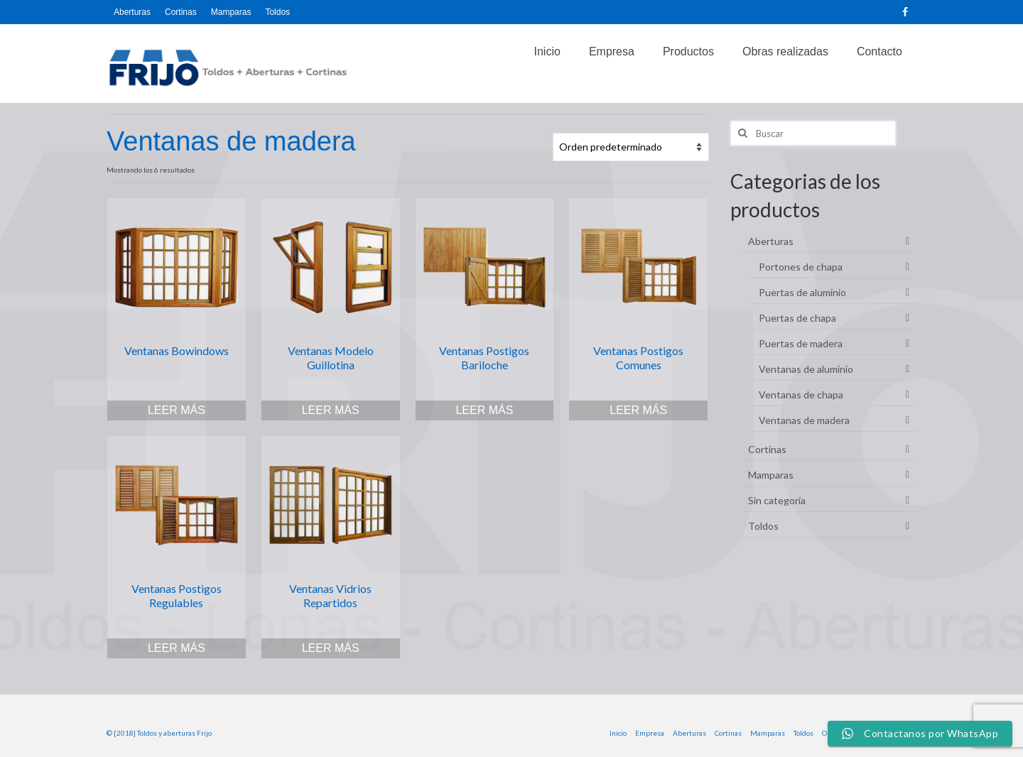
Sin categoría (777, 500)
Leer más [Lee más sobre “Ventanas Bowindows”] (176, 410)
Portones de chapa (801, 267)
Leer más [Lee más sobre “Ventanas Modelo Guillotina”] (330, 410)
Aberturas (771, 241)
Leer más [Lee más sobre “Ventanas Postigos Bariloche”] (484, 410)
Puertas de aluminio (802, 292)
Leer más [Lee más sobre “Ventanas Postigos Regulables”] (176, 648)
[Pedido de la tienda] (631, 147)
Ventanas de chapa (801, 394)
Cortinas (767, 449)
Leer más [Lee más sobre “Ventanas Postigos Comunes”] (638, 410)
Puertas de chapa (797, 318)
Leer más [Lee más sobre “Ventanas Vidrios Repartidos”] (330, 648)
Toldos (763, 526)
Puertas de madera (801, 343)
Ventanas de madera (804, 420)
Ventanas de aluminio (806, 369)
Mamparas (771, 475)
